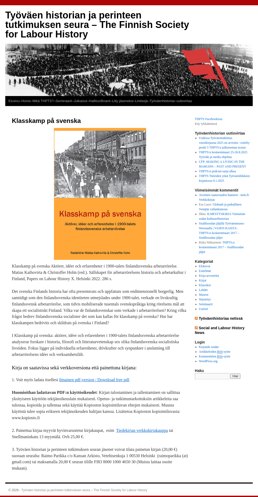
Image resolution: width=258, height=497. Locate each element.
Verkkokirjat (207, 200)
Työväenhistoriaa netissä (221, 318)
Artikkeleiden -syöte (215, 352)
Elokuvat (204, 266)
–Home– (25, 101)
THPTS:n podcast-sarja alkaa (217, 171)
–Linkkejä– (141, 101)
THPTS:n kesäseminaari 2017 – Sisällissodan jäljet (221, 247)
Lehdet (203, 290)
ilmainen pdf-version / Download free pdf (94, 379)
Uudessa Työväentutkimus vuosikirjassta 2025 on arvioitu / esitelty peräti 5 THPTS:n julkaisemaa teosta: (224, 142)
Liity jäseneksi (122, 101)
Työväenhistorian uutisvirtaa (171, 101)
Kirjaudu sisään (209, 347)
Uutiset (203, 309)
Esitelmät (205, 271)
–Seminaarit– (64, 101)
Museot (204, 295)
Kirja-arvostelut (209, 276)
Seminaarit (206, 304)
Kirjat (202, 280)
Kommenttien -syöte (215, 357)
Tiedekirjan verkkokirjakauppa (142, 430)
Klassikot (205, 285)
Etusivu (13, 101)
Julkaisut (80, 101)
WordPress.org (208, 361)
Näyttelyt (205, 299)
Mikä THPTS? (42, 101)
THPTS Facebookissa (208, 119)
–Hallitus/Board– (99, 101)
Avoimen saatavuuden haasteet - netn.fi (224, 195)
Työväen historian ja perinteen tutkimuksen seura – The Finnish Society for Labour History (97, 25)
